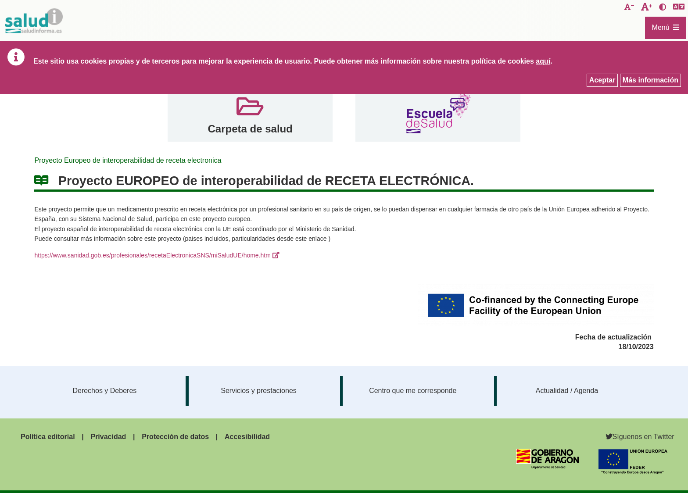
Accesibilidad (247, 436)
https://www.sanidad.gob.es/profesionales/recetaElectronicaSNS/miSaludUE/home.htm (152, 255)
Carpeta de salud (250, 129)
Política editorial (48, 436)
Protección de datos (175, 436)
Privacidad (108, 436)
